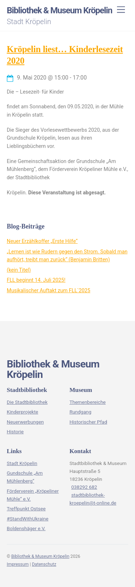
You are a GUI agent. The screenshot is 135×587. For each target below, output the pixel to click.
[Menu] (121, 10)
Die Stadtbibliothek (27, 402)
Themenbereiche (87, 402)
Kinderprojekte (22, 412)
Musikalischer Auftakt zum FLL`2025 (48, 290)
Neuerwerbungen (25, 422)
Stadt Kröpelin (22, 463)
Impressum (18, 564)
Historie (15, 431)
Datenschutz (44, 564)
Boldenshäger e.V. (26, 528)
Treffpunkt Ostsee (26, 508)
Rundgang (80, 412)
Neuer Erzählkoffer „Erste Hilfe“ (42, 241)
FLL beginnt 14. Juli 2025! (36, 280)
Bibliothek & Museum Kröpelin (40, 556)
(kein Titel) (19, 270)
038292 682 (84, 487)
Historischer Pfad (88, 422)
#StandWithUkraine (28, 518)
